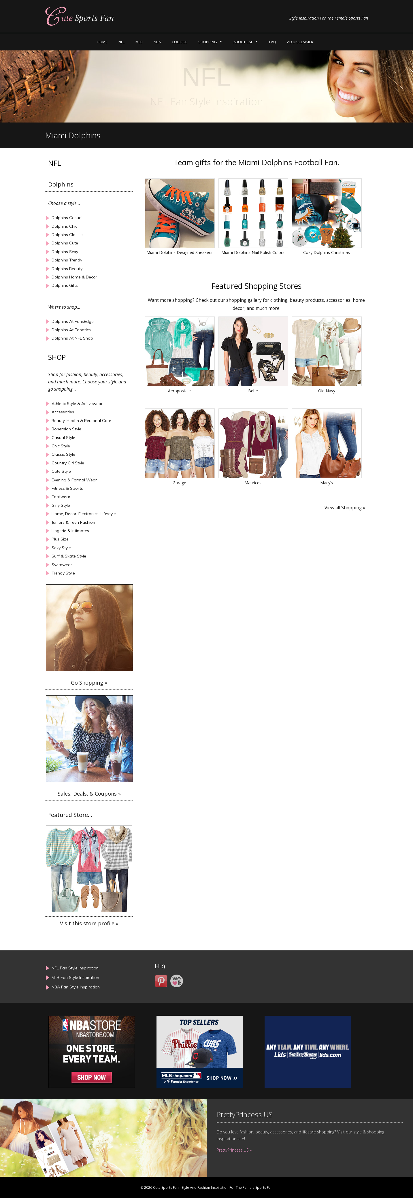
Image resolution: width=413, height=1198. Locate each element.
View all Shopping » (345, 508)
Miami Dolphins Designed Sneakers (179, 252)
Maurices (252, 482)
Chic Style (61, 446)
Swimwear (62, 565)
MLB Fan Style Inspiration (75, 977)
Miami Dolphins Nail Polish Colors (252, 252)
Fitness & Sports (67, 488)
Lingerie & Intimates (70, 531)
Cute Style (61, 471)
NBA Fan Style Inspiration (76, 987)
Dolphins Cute (65, 243)
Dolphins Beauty (67, 269)
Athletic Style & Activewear (77, 404)
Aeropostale (179, 390)
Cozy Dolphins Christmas (326, 252)
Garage (179, 482)
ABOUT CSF (243, 41)
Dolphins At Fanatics (71, 330)
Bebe (253, 390)
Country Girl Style (68, 463)
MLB (139, 41)
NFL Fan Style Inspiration (75, 968)
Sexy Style (61, 548)
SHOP (57, 357)
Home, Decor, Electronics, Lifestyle (84, 514)
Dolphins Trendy (67, 260)
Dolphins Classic (67, 235)
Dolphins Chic (64, 226)
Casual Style (63, 438)
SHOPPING (207, 41)
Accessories (63, 412)
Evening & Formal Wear (74, 480)
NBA (157, 41)
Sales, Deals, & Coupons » (89, 793)
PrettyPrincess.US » (234, 1150)
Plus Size (60, 539)
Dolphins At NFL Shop (72, 338)
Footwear (61, 497)
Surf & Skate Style (69, 556)
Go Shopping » (89, 682)
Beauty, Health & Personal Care (81, 421)
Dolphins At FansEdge (73, 321)
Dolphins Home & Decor (74, 277)
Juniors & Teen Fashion (73, 522)
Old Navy (326, 390)
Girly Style (61, 505)
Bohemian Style (66, 429)
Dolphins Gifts (65, 285)
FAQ (272, 41)
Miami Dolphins (72, 135)
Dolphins (60, 184)
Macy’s (326, 482)
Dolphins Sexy (65, 252)
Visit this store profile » (89, 923)
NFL (121, 41)
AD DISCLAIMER (300, 41)
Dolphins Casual (67, 218)
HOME (102, 41)
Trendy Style (63, 573)
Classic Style (63, 454)
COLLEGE (179, 41)
